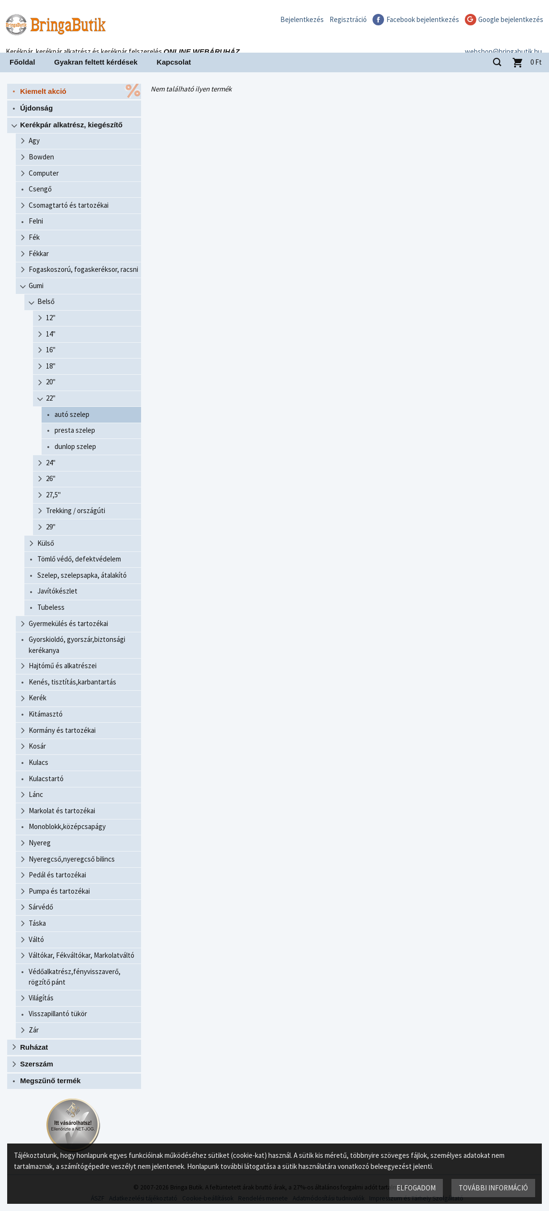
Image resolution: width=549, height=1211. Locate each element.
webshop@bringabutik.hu (503, 40)
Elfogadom (415, 1187)
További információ (492, 1187)
